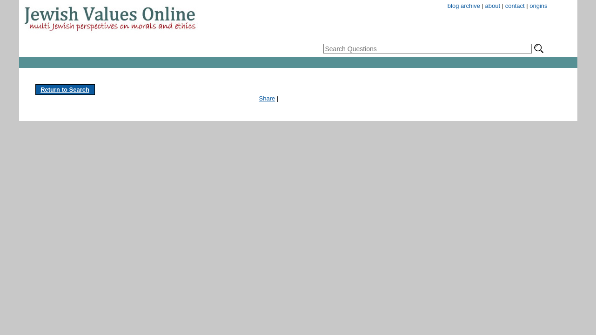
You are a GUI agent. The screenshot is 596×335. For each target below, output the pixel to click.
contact (515, 5)
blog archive (464, 5)
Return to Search (64, 89)
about (493, 5)
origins (538, 5)
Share (267, 98)
